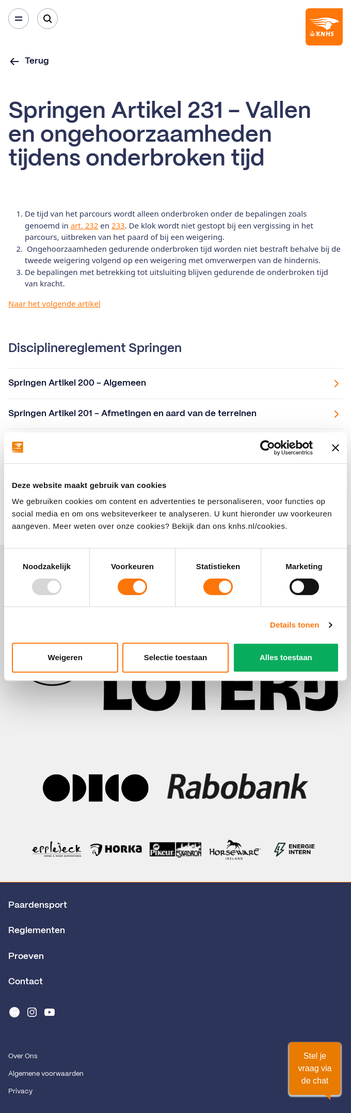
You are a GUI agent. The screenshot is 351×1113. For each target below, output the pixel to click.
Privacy (20, 1091)
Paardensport (37, 905)
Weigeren (65, 657)
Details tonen (294, 624)
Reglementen (36, 930)
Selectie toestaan (176, 657)
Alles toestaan (286, 657)
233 (118, 225)
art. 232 (85, 225)
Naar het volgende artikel (54, 303)
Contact (25, 982)
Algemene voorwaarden (46, 1074)
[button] (315, 1068)
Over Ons (22, 1056)
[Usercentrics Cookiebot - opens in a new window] (267, 447)
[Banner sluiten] (335, 447)
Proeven (26, 956)
